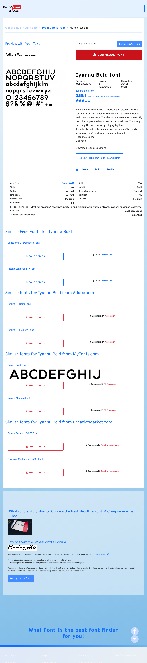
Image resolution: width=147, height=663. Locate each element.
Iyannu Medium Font (19, 398)
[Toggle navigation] (140, 8)
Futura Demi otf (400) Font (23, 433)
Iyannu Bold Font (17, 365)
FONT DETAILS (36, 256)
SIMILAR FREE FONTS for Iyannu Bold (99, 158)
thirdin (110, 169)
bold (97, 169)
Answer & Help (101, 554)
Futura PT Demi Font (19, 304)
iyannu (85, 169)
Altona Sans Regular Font (21, 269)
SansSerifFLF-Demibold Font (24, 243)
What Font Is (46, 630)
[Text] (96, 44)
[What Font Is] (12, 8)
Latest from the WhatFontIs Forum (37, 542)
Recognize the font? (21, 578)
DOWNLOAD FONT (109, 54)
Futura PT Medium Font (21, 330)
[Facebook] (135, 631)
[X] (135, 639)
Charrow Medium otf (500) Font (25, 459)
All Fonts (31, 28)
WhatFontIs (13, 28)
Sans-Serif (68, 183)
